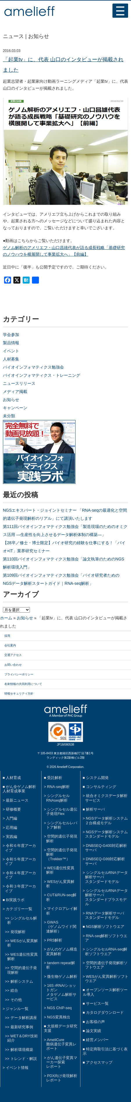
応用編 (11, 827)
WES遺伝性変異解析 (22, 956)
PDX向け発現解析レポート (61, 1078)
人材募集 (11, 359)
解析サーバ (95, 809)
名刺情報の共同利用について (23, 684)
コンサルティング (101, 786)
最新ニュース (17, 800)
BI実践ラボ (15, 900)
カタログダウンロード (105, 1012)
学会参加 (11, 334)
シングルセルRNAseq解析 (58, 797)
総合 (14, 990)
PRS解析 (54, 940)
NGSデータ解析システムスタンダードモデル (106, 834)
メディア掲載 (15, 391)
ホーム (6, 618)
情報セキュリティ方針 (18, 693)
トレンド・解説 (23, 1058)
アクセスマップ (99, 1062)
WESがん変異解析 (60, 883)
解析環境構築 (21, 1049)
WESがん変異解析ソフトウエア (106, 978)
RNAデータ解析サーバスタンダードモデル (104, 915)
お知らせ (11, 399)
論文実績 (93, 1031)
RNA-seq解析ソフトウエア (106, 938)
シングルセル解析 (22, 920)
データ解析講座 (23, 1018)
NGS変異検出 (58, 1017)
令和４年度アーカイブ (20, 875)
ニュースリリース (19, 383)
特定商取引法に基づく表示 (105, 1051)
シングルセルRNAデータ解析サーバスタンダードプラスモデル (106, 897)
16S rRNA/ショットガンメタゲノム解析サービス (61, 992)
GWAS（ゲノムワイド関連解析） (61, 926)
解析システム (21, 981)
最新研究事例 (21, 1027)
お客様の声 (95, 1022)
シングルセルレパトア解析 (61, 825)
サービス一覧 (97, 1003)
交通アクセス (13, 654)
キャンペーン (15, 407)
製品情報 (11, 342)
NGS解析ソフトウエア (105, 926)
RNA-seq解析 (58, 786)
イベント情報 (17, 1067)
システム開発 (97, 777)
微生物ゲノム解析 (62, 976)
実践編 (11, 836)
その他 (16, 1000)
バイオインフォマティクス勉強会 (33, 367)
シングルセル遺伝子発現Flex (61, 811)
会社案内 (10, 645)
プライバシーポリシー (18, 674)
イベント (11, 351)
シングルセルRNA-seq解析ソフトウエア (106, 951)
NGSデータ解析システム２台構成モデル (106, 820)
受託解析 (54, 777)
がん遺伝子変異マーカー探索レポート (61, 1062)
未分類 (9, 416)
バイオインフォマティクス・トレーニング (41, 375)
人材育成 (13, 777)
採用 (7, 635)
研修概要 (13, 809)
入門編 (11, 818)
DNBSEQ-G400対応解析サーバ (106, 847)
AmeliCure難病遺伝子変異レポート (61, 1044)
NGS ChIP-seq (59, 1008)
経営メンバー (97, 1040)
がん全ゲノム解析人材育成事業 (19, 788)
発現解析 (18, 932)
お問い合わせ (13, 664)
